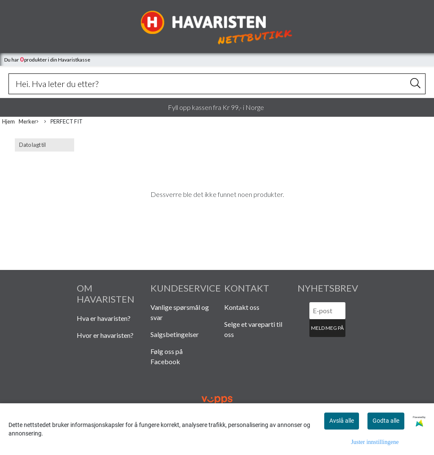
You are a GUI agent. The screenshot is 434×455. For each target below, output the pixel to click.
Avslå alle (341, 420)
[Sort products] (44, 145)
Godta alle (386, 420)
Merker (29, 122)
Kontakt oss (241, 307)
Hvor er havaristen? (105, 335)
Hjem (8, 121)
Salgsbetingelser (174, 334)
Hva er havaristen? (104, 318)
